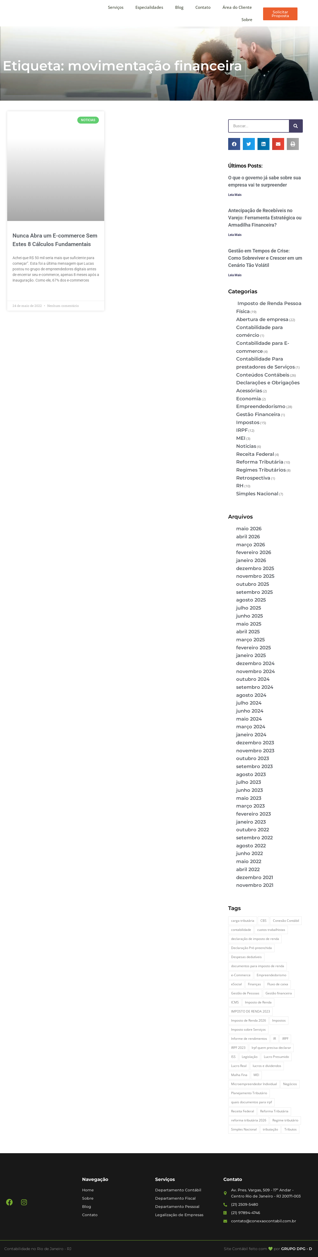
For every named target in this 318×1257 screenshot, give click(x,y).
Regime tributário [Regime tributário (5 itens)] (285, 1120)
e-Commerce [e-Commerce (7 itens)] (241, 975)
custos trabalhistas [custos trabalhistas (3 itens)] (271, 929)
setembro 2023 (254, 766)
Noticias (246, 446)
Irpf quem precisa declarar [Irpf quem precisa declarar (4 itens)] (271, 1047)
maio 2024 (249, 719)
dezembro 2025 (255, 568)
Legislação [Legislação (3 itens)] (249, 1056)
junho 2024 (249, 711)
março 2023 (250, 806)
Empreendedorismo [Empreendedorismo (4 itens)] (271, 975)
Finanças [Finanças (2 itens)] (254, 984)
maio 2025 (248, 624)
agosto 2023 (251, 774)
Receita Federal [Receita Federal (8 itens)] (242, 1111)
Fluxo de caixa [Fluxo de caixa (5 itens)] (277, 984)
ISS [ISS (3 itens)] (233, 1056)
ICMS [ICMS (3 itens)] (235, 1002)
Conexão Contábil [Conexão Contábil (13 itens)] (286, 920)
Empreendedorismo (260, 406)
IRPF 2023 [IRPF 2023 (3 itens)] (238, 1047)
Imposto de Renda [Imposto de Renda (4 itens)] (258, 1002)
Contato (203, 7)
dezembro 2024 (255, 663)
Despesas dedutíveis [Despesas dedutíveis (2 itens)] (246, 957)
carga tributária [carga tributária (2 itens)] (242, 920)
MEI (240, 438)
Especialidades (149, 7)
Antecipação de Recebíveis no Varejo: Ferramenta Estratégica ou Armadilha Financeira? (264, 218)
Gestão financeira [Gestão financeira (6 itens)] (278, 993)
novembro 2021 (254, 885)
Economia (248, 399)
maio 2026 (248, 529)
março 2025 (250, 640)
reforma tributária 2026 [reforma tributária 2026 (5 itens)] (248, 1120)
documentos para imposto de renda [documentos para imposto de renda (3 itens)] (257, 966)
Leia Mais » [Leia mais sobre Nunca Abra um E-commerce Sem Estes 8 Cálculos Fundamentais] (22, 293)
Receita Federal (255, 454)
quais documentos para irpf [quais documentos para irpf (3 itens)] (251, 1102)
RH (240, 486)
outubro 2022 (252, 830)
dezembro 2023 (255, 743)
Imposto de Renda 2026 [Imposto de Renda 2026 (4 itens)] (248, 1020)
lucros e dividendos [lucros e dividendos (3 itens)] (267, 1066)
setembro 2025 (254, 592)
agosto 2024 (251, 695)
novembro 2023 (255, 751)
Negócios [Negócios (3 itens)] (290, 1084)
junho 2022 (249, 853)
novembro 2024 (255, 671)
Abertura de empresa (262, 319)
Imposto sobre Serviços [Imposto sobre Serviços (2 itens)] (248, 1029)
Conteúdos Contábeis (262, 375)
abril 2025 (248, 632)
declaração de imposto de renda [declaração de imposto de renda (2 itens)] (255, 938)
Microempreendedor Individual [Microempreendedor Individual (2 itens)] (254, 1084)
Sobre (246, 19)
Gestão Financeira (258, 414)
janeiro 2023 (251, 822)
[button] (234, 144)
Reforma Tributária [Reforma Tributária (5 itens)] (274, 1111)
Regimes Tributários (261, 470)
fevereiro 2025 (253, 648)
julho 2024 (248, 703)
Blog (179, 7)
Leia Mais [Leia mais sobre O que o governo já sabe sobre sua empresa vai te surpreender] (234, 195)
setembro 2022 (254, 838)
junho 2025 (249, 616)
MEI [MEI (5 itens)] (256, 1075)
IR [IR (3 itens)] (274, 1038)
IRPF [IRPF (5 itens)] (285, 1038)
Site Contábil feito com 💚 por (252, 1248)
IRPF (242, 430)
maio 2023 (248, 798)
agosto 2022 (251, 846)
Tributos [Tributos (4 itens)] (290, 1129)
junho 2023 (249, 790)
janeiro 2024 (251, 735)
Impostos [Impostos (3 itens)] (279, 1020)
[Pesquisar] (295, 126)
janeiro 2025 (251, 655)
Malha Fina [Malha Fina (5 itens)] (239, 1075)
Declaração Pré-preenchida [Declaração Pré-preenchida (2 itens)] (251, 948)
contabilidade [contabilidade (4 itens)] (241, 929)
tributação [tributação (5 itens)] (270, 1129)
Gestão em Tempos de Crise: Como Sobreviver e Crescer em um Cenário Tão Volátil (265, 258)
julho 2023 (248, 782)
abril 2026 (248, 537)
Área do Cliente (237, 7)
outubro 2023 (252, 758)
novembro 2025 (255, 576)
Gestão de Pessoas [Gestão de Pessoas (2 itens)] (245, 993)
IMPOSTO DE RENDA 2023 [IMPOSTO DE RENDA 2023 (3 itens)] (250, 1011)
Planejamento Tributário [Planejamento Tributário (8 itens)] (249, 1093)
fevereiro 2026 (253, 552)
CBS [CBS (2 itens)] (263, 920)
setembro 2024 (254, 687)
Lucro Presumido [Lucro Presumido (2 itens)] (276, 1056)
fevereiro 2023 (253, 814)
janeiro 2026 (251, 560)
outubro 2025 (252, 584)
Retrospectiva (253, 478)
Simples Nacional (257, 494)
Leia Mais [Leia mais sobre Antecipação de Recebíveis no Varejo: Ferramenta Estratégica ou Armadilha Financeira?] (234, 235)
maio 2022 (248, 861)
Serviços (115, 7)
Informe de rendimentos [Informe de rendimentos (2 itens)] (249, 1038)
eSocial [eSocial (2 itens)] (236, 984)
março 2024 (250, 727)
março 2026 (250, 545)
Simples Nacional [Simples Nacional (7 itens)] (244, 1129)
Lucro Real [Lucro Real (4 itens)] (239, 1066)
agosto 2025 (251, 600)
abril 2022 (248, 869)
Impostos (247, 422)
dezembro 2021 (254, 877)
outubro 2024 (252, 679)
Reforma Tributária (259, 462)
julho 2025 (248, 608)
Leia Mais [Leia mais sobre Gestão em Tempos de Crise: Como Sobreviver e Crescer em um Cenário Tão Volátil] (234, 275)
